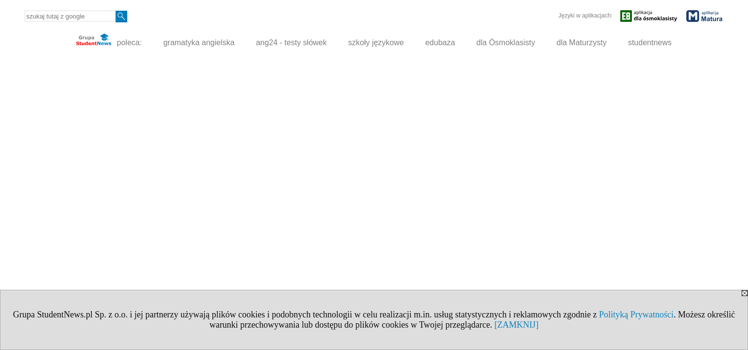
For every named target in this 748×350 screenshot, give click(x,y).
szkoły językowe (376, 42)
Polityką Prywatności (636, 314)
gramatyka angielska (199, 42)
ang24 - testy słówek (291, 42)
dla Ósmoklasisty (505, 42)
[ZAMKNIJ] (516, 325)
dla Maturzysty (582, 42)
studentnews (650, 42)
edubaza (440, 42)
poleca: (109, 40)
